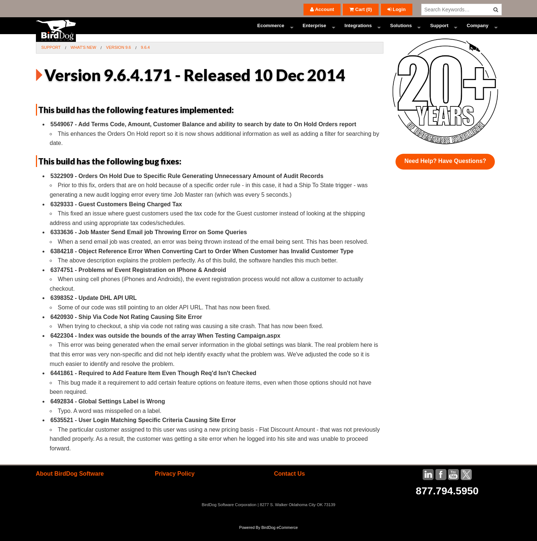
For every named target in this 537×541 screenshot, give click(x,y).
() (360, 9)
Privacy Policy (175, 484)
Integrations (358, 31)
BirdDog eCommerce (279, 538)
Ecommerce (270, 31)
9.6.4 (145, 58)
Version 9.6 (118, 58)
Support (439, 31)
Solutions (401, 31)
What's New (83, 58)
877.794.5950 (447, 501)
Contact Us (289, 484)
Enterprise (314, 31)
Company (477, 31)
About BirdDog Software (70, 484)
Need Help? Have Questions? (445, 171)
